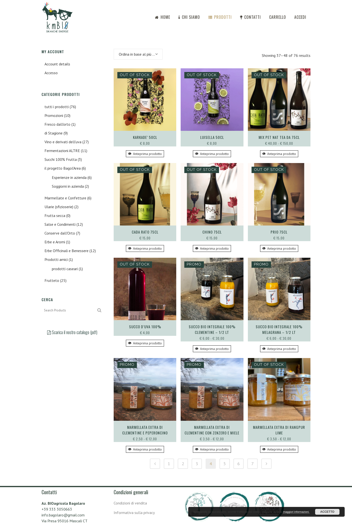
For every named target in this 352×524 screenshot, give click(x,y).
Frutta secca (54, 215)
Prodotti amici (56, 259)
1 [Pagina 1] (169, 463)
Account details (57, 64)
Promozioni (53, 115)
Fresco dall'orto (57, 124)
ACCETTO (327, 512)
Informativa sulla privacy (134, 512)
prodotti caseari (65, 268)
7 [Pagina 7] (252, 463)
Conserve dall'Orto (59, 233)
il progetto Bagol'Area (62, 168)
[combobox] (138, 54)
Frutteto (51, 280)
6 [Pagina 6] (238, 463)
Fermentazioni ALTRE (62, 150)
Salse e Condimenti (60, 224)
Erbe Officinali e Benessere (66, 250)
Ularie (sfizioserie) (58, 206)
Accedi (300, 17)
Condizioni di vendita (130, 503)
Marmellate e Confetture (65, 197)
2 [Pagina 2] (183, 463)
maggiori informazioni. (296, 511)
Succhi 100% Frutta (60, 159)
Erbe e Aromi (54, 241)
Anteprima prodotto (145, 154)
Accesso (51, 72)
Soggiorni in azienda (68, 186)
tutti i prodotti (56, 106)
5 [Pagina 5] (224, 463)
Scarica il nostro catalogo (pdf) (72, 332)
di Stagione (53, 133)
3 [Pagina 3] (197, 463)
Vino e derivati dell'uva (62, 141)
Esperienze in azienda (69, 177)
